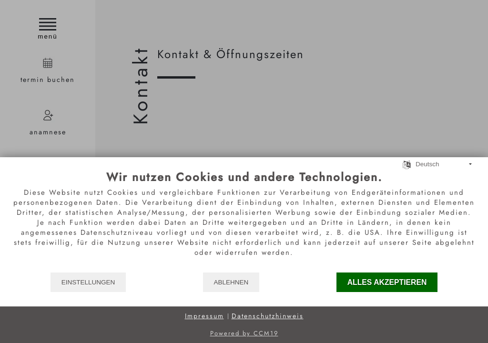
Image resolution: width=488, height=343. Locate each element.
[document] (244, 221)
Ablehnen (231, 282)
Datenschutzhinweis (268, 316)
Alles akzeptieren (387, 282)
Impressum (204, 316)
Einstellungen (88, 282)
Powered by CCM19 (244, 333)
